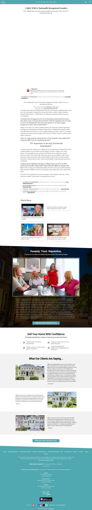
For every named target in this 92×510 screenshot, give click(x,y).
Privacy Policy (52, 505)
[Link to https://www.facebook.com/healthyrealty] (36, 505)
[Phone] (86, 2)
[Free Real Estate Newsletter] (53, 451)
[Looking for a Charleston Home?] (39, 451)
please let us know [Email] (49, 460)
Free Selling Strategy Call (46, 323)
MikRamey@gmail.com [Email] (66, 469)
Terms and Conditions (60, 505)
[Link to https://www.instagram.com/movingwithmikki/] (41, 505)
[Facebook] (75, 451)
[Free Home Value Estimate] (25, 451)
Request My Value (27, 187)
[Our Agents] (81, 451)
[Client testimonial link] (30, 372)
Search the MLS (65, 189)
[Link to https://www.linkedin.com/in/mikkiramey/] (39, 505)
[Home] (2, 2)
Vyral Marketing (51, 508)
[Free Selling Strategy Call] (13, 451)
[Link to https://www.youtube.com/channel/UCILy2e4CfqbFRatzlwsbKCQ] (33, 505)
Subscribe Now (31, 192)
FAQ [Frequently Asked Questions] (62, 451)
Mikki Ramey (34, 89)
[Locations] (46, 454)
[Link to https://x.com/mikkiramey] (44, 505)
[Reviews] (86, 451)
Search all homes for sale (50, 108)
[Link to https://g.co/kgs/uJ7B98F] (46, 505)
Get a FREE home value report (51, 107)
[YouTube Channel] (67, 451)
